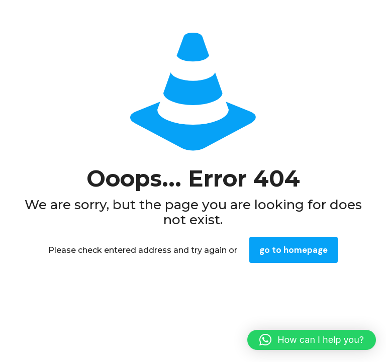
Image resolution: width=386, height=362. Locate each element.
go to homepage (293, 249)
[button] (311, 340)
